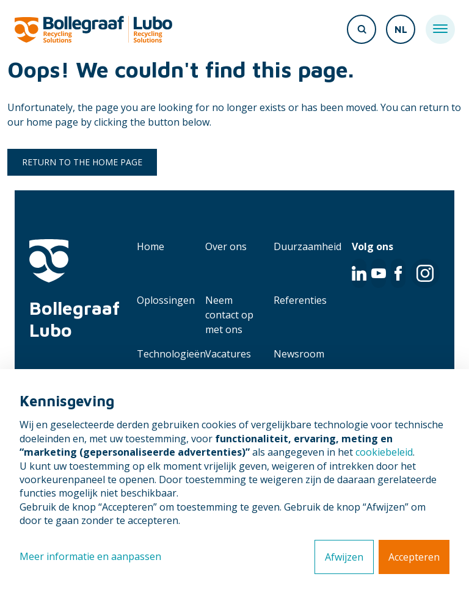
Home (150, 246)
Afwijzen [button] (344, 557)
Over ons (226, 246)
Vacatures (228, 354)
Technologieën (171, 354)
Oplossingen (166, 300)
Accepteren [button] (414, 557)
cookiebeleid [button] (384, 452)
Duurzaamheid (307, 246)
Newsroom (299, 354)
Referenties (300, 300)
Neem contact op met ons (229, 314)
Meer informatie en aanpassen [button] (90, 556)
